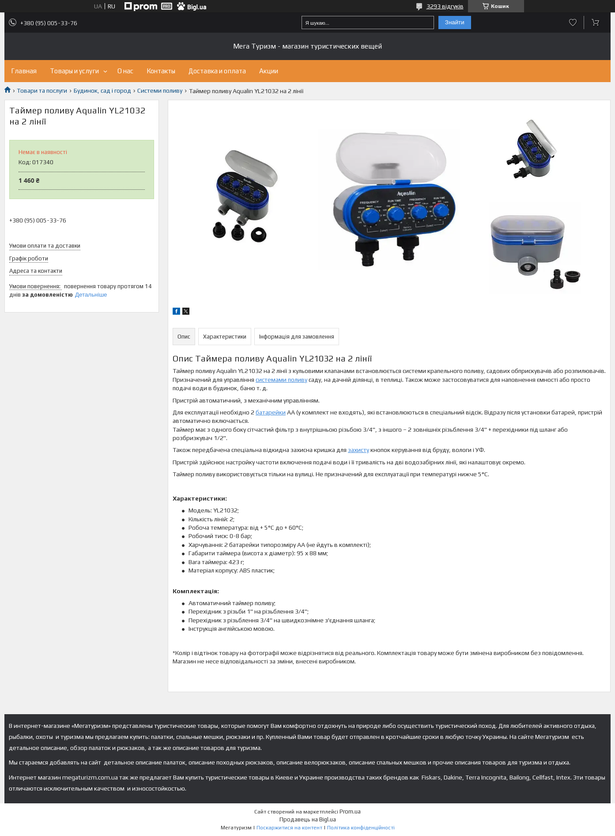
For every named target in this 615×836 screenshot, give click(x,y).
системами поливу (281, 379)
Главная (24, 71)
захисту (358, 449)
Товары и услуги (74, 71)
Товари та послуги (42, 90)
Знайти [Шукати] (454, 22)
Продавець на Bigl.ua (307, 819)
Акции (268, 71)
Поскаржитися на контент (289, 828)
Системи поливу (159, 90)
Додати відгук (573, 22)
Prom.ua (350, 811)
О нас (125, 71)
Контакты (161, 71)
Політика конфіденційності (361, 828)
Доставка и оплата (217, 71)
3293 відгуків (445, 6)
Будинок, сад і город (102, 90)
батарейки (271, 412)
